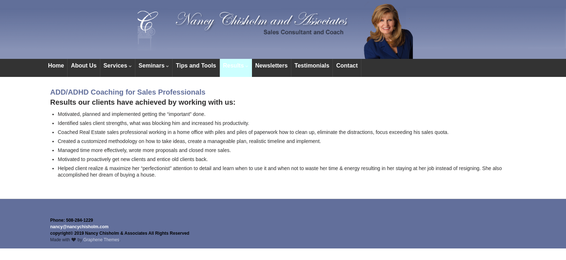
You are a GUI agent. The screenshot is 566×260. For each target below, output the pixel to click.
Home (56, 65)
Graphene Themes (101, 239)
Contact (347, 65)
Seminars (154, 65)
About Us (83, 65)
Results (235, 65)
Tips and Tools (196, 65)
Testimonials (312, 65)
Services (118, 65)
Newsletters (271, 65)
